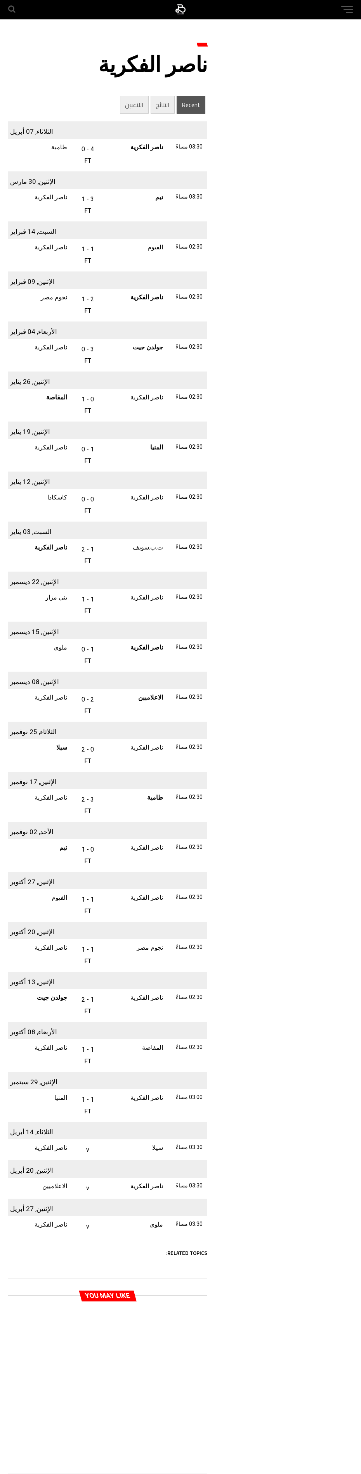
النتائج (163, 105)
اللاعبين (134, 105)
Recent (191, 105)
